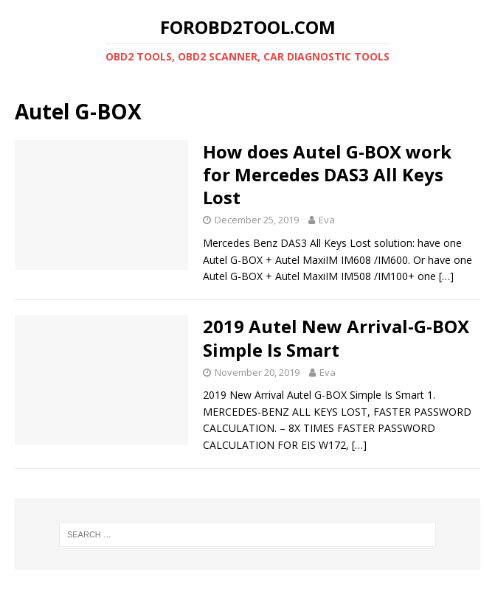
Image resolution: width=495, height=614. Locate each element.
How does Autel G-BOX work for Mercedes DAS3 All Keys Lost (327, 174)
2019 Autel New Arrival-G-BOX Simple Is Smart (336, 337)
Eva (327, 219)
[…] (446, 276)
